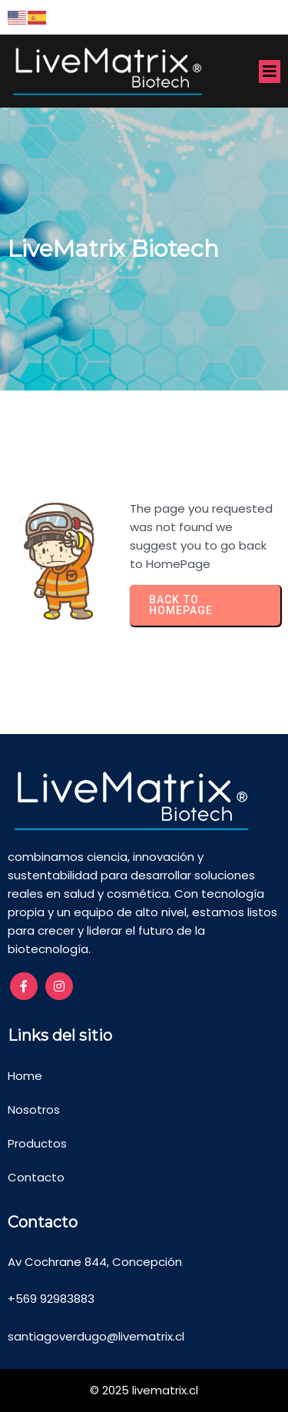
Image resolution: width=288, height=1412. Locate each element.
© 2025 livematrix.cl (144, 1390)
